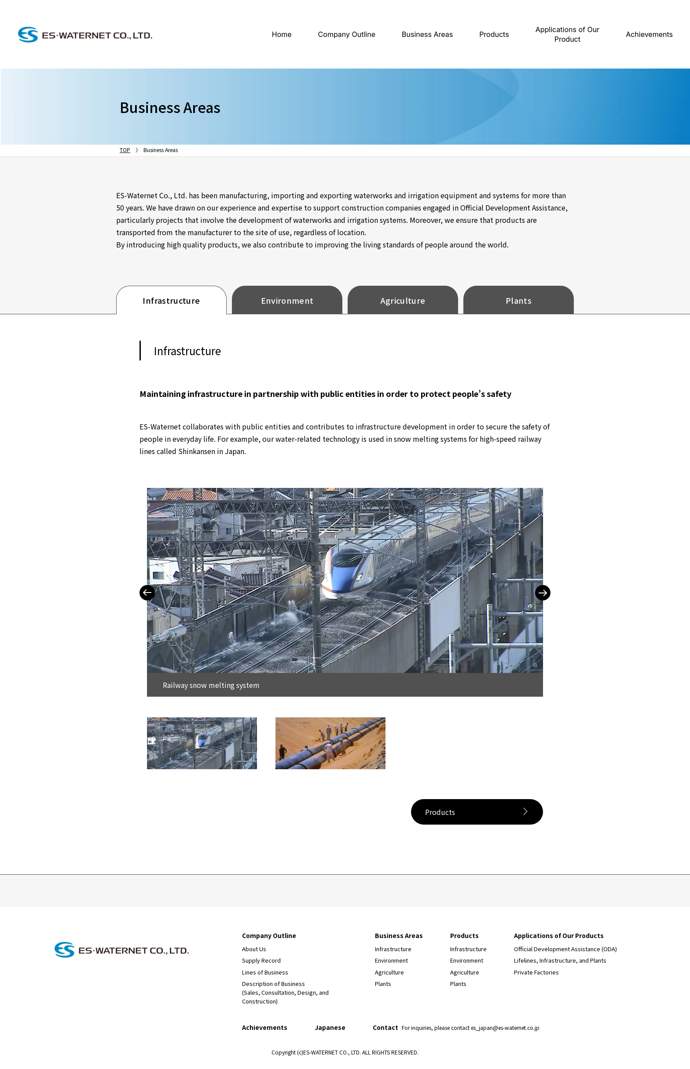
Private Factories (536, 972)
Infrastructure (171, 300)
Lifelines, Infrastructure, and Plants (560, 960)
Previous (147, 592)
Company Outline (346, 34)
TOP (125, 149)
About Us (254, 949)
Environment (287, 300)
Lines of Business (265, 972)
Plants (519, 300)
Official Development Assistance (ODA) (565, 949)
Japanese (330, 1027)
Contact (456, 1027)
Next (543, 592)
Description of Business (285, 992)
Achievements (649, 34)
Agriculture (403, 300)
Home (282, 34)
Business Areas (427, 34)
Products (494, 34)
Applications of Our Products (559, 935)
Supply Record (261, 960)
